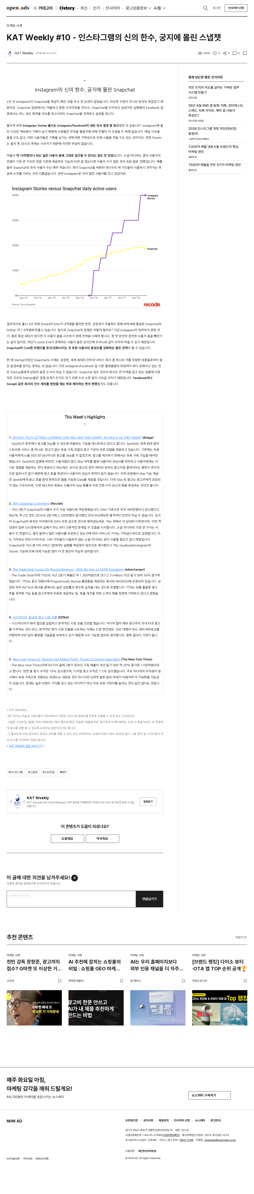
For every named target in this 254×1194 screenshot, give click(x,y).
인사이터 (113, 8)
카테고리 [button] (43, 8)
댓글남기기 (149, 899)
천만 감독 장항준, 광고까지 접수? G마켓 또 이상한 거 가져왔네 (33, 966)
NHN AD (14, 1120)
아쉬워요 (102, 839)
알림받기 (148, 801)
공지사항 (148, 1120)
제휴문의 (164, 1120)
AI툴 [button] (157, 8)
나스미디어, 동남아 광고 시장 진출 (34, 617)
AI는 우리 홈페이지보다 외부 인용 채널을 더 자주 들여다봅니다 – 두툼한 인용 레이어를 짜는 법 (157, 966)
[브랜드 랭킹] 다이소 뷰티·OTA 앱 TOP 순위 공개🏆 (219, 965)
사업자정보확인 (171, 1135)
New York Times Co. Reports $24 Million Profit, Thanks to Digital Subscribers (66, 659)
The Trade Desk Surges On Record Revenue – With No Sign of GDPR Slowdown (67, 569)
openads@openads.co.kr (220, 1140)
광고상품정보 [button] (136, 8)
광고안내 (215, 1120)
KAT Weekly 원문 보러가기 (25, 746)
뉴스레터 (200, 1120)
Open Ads (18, 8)
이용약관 (129, 1151)
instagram (13, 1158)
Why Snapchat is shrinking (31, 503)
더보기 (241, 937)
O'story (67, 8)
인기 (96, 8)
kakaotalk (42, 1158)
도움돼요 (67, 839)
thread (27, 1158)
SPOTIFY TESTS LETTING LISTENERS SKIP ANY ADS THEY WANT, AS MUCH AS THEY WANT (76, 437)
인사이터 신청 (236, 8)
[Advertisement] (216, 235)
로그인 (216, 8)
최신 (83, 8)
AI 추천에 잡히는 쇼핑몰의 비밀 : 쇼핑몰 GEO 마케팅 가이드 (94, 966)
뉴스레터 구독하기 (209, 1095)
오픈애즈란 (131, 1120)
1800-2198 (186, 1140)
